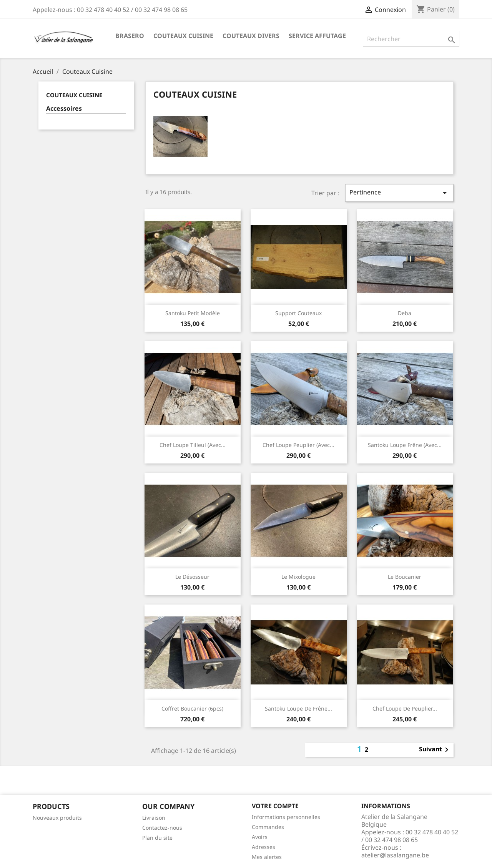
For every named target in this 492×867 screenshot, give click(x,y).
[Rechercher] (411, 39)
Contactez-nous (162, 827)
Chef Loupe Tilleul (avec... (193, 444)
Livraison (153, 817)
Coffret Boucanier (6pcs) (192, 708)
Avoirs (260, 836)
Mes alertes (267, 856)
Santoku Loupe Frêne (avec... (405, 444)
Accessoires (64, 109)
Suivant (435, 749)
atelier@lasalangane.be (395, 855)
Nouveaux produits (57, 817)
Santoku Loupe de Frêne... (298, 708)
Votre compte (275, 806)
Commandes (268, 826)
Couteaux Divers (251, 36)
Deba (404, 313)
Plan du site (157, 837)
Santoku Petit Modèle (192, 313)
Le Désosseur (192, 576)
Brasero (129, 36)
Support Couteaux (298, 313)
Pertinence (399, 193)
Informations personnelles (286, 816)
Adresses (263, 846)
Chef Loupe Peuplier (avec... (298, 444)
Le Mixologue (298, 576)
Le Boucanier (404, 576)
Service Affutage (317, 36)
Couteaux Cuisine (183, 36)
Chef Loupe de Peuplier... (404, 708)
